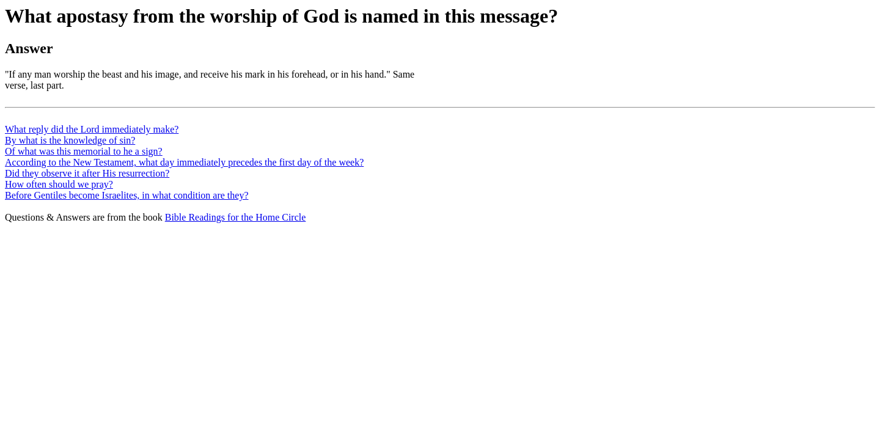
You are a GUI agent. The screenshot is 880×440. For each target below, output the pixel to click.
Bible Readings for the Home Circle (235, 217)
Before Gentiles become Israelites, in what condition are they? (127, 195)
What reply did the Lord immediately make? (91, 129)
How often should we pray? (59, 184)
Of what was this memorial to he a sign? (84, 151)
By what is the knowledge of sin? (70, 140)
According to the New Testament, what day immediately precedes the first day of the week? (184, 162)
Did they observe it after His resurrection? (87, 173)
